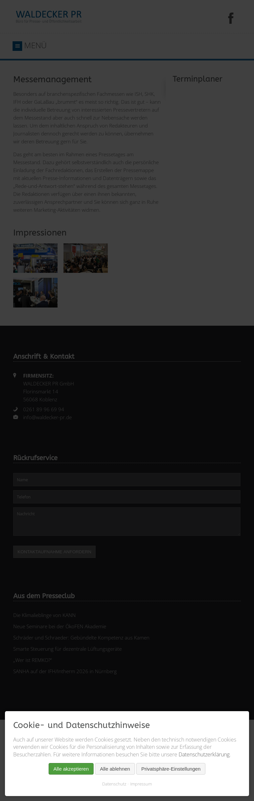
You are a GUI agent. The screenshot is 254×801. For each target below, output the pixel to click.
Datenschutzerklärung (204, 754)
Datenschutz (114, 784)
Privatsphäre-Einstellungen (170, 769)
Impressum (141, 784)
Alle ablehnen (115, 769)
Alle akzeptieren (71, 769)
